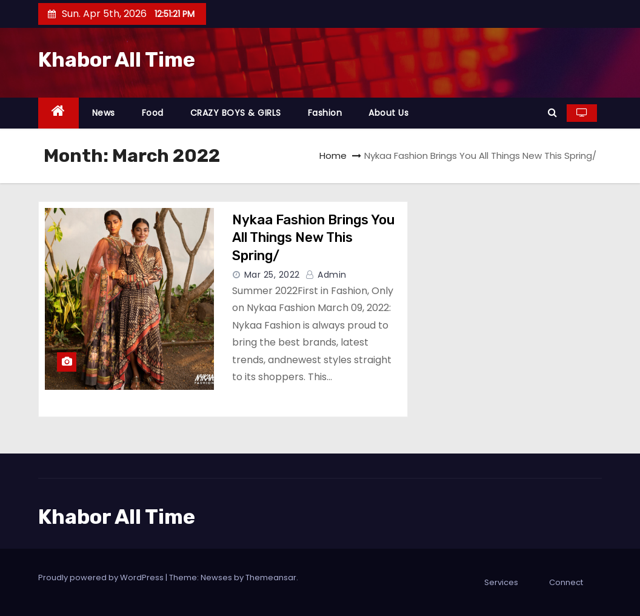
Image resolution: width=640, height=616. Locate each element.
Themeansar (270, 577)
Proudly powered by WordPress (101, 577)
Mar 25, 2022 (272, 275)
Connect (566, 582)
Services (501, 582)
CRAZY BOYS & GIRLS (235, 113)
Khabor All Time (116, 59)
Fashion (325, 113)
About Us (388, 113)
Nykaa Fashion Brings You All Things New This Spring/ (313, 238)
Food (153, 113)
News (103, 113)
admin (326, 275)
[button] (552, 112)
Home (333, 155)
